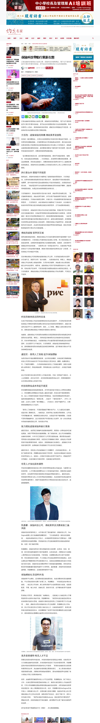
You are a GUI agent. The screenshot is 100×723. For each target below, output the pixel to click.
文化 (21, 38)
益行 (85, 226)
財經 (26, 38)
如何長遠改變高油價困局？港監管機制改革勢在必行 (88, 191)
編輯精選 (31, 68)
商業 (44, 38)
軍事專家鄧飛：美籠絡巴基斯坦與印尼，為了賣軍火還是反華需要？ (12, 256)
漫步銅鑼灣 (87, 86)
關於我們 (76, 38)
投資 (29, 43)
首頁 (22, 43)
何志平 (85, 88)
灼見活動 (68, 38)
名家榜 (62, 38)
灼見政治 (9, 147)
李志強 (85, 165)
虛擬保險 (40, 75)
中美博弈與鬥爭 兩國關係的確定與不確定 (88, 182)
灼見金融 (49, 68)
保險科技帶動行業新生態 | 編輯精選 (39, 43)
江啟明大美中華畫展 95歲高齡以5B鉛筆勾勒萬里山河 (88, 131)
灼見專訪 (9, 102)
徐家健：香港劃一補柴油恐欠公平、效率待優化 (12, 151)
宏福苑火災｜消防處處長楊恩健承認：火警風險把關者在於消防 (12, 61)
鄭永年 (85, 185)
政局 (9, 38)
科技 (50, 38)
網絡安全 (24, 75)
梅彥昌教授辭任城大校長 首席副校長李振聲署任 (12, 84)
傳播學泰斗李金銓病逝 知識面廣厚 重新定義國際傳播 (88, 148)
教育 (15, 38)
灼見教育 (9, 79)
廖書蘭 (85, 123)
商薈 (29, 75)
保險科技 (34, 75)
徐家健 (85, 140)
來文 (85, 193)
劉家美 (85, 133)
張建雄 (85, 158)
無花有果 (86, 163)
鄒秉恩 (85, 175)
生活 (32, 38)
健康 (38, 38)
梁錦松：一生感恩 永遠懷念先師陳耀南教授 (88, 79)
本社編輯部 (11, 65)
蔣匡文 (85, 106)
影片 (56, 38)
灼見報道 (9, 57)
